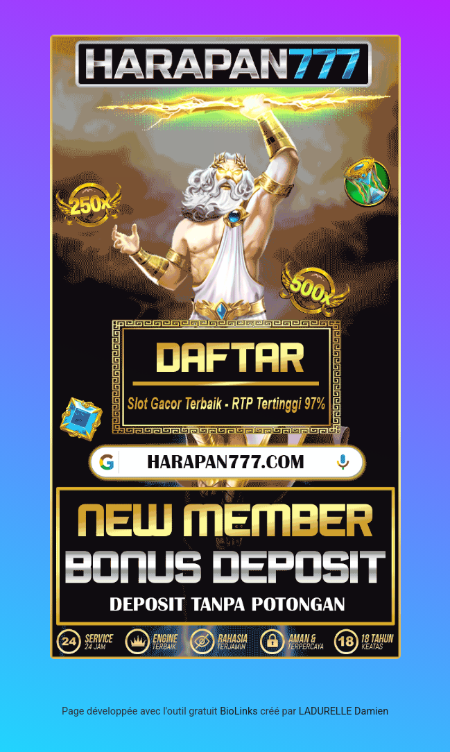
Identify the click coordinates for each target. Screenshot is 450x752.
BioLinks (239, 711)
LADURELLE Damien (343, 711)
